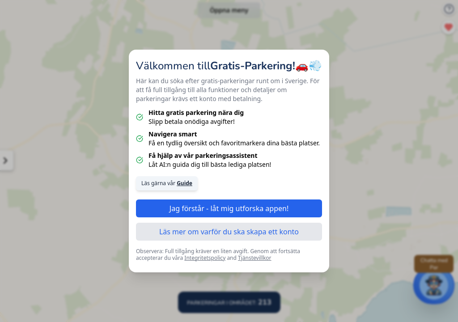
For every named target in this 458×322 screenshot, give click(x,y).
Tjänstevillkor (254, 258)
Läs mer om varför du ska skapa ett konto (229, 232)
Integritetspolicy (204, 258)
